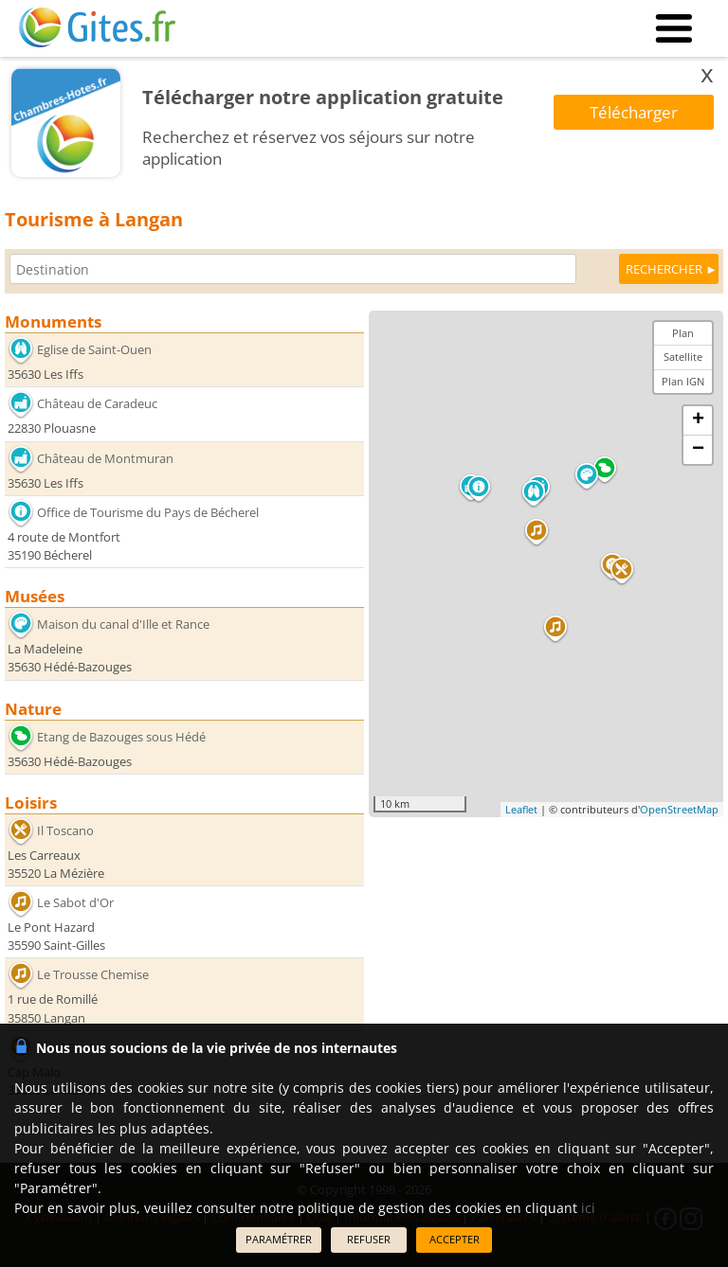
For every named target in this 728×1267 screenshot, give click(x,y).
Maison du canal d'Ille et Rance (123, 624)
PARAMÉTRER (279, 1239)
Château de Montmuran (105, 458)
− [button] (698, 450)
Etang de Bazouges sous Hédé (121, 735)
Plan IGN (683, 381)
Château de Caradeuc (97, 403)
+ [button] (698, 420)
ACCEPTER (454, 1239)
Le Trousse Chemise (93, 974)
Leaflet (521, 809)
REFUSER (369, 1239)
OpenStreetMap (679, 809)
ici (588, 1208)
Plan (683, 333)
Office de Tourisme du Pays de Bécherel (148, 512)
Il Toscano (65, 830)
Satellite (683, 356)
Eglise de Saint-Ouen (94, 349)
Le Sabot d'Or (75, 902)
